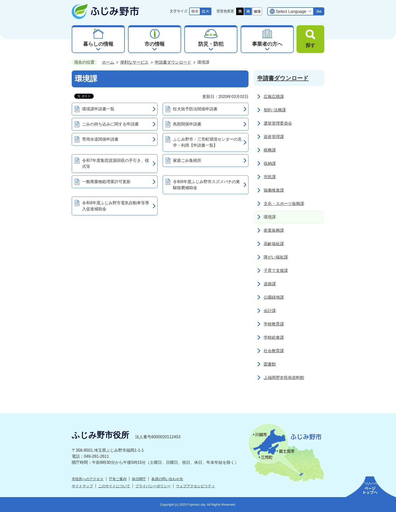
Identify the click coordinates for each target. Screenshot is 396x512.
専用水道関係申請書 (100, 139)
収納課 (270, 163)
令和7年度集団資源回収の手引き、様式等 (115, 163)
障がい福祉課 (276, 257)
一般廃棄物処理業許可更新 (106, 182)
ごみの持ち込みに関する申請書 (110, 124)
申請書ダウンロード (173, 62)
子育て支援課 (276, 270)
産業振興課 (274, 230)
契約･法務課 (275, 110)
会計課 (270, 311)
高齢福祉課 (274, 244)
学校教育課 (274, 324)
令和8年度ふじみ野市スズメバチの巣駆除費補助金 (206, 185)
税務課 (270, 150)
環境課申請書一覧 (98, 109)
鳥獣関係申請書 (187, 124)
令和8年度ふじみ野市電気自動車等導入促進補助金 (115, 206)
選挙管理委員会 (278, 123)
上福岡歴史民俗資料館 (284, 377)
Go (318, 11)
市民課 (270, 177)
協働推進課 (274, 190)
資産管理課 (274, 137)
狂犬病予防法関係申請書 (195, 109)
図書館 (270, 364)
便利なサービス (134, 62)
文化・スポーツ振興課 (284, 203)
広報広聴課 (274, 96)
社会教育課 (274, 351)
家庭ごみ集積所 (187, 160)
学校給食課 (274, 337)
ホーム (108, 62)
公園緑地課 (274, 297)
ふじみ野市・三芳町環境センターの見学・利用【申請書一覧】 (207, 142)
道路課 (270, 284)
